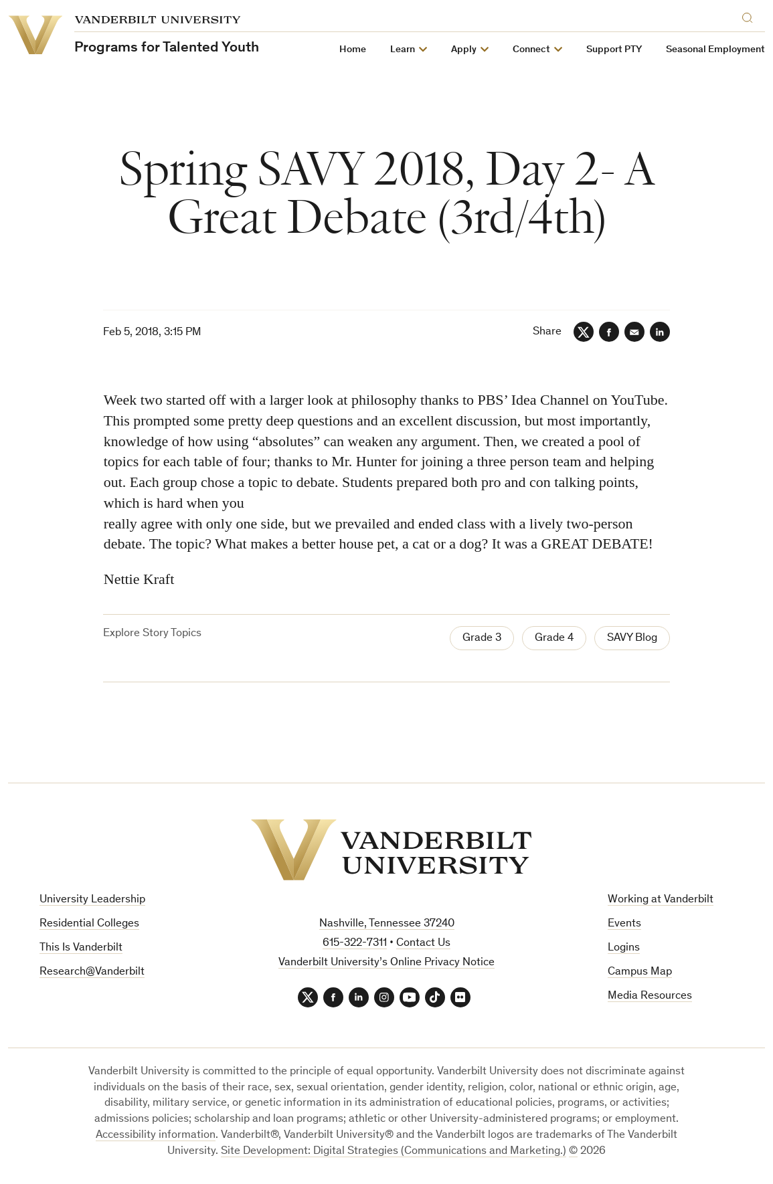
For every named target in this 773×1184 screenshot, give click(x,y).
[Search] (750, 15)
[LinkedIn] (660, 332)
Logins (624, 948)
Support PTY (614, 50)
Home (352, 50)
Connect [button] (531, 50)
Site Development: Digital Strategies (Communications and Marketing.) (393, 1151)
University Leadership (92, 900)
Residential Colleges (89, 924)
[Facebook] (609, 332)
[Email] (634, 332)
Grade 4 (554, 638)
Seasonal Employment (715, 50)
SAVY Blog (632, 638)
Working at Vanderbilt (660, 900)
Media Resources (650, 996)
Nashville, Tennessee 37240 (386, 924)
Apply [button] (464, 50)
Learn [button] (402, 50)
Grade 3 (481, 638)
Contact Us (423, 943)
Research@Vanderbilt (92, 972)
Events (624, 924)
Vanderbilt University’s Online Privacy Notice (386, 963)
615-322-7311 (355, 943)
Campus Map (640, 972)
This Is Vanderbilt (80, 948)
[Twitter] (584, 332)
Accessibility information (156, 1135)
